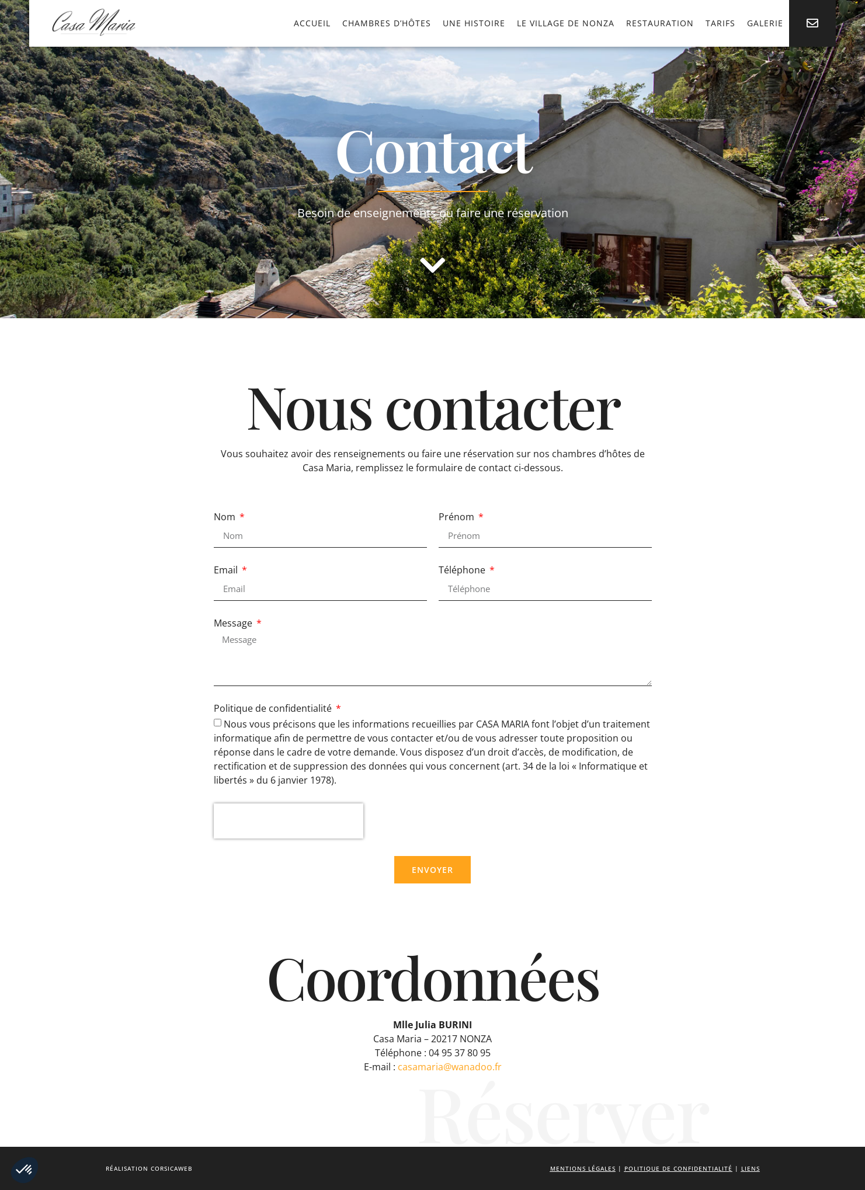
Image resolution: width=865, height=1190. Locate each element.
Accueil (312, 23)
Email (227, 570)
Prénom (458, 517)
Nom (226, 517)
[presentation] (288, 820)
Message (234, 623)
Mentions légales (583, 1168)
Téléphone (463, 570)
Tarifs (720, 23)
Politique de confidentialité (274, 709)
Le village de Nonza (565, 23)
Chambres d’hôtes (386, 23)
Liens (750, 1168)
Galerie (765, 23)
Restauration (660, 23)
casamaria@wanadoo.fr (450, 1066)
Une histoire (474, 23)
